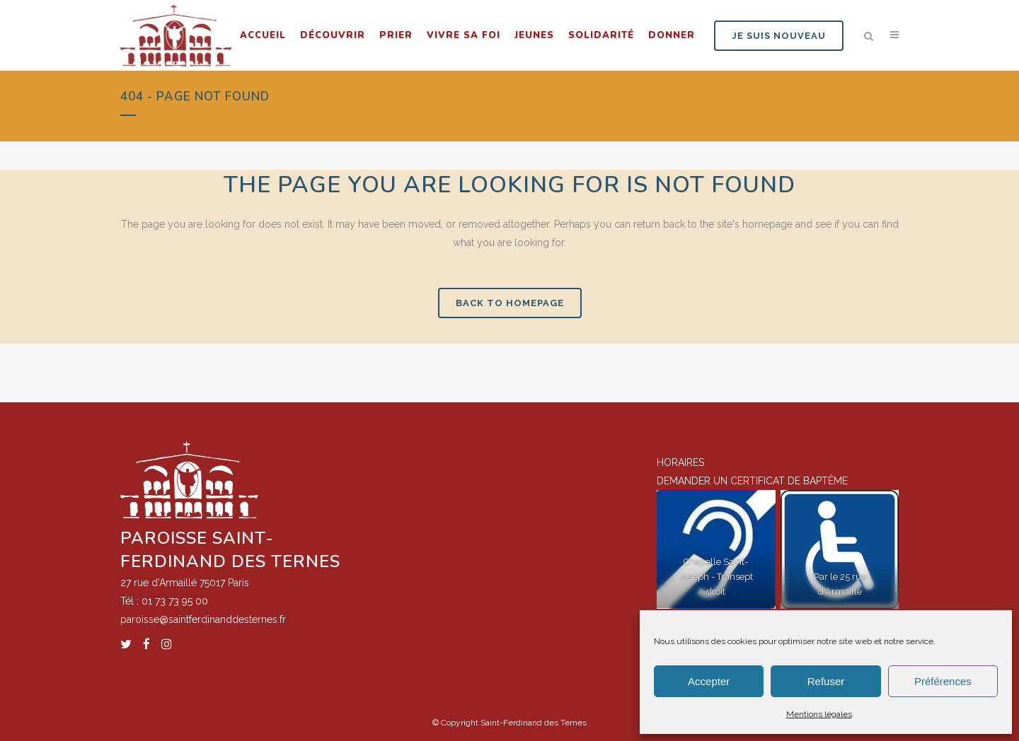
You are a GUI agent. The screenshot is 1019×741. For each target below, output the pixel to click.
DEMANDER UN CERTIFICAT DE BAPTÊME (752, 480)
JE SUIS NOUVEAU (779, 35)
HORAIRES (680, 462)
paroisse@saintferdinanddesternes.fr (203, 619)
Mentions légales (819, 714)
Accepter (709, 681)
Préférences (943, 681)
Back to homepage (510, 303)
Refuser (826, 681)
